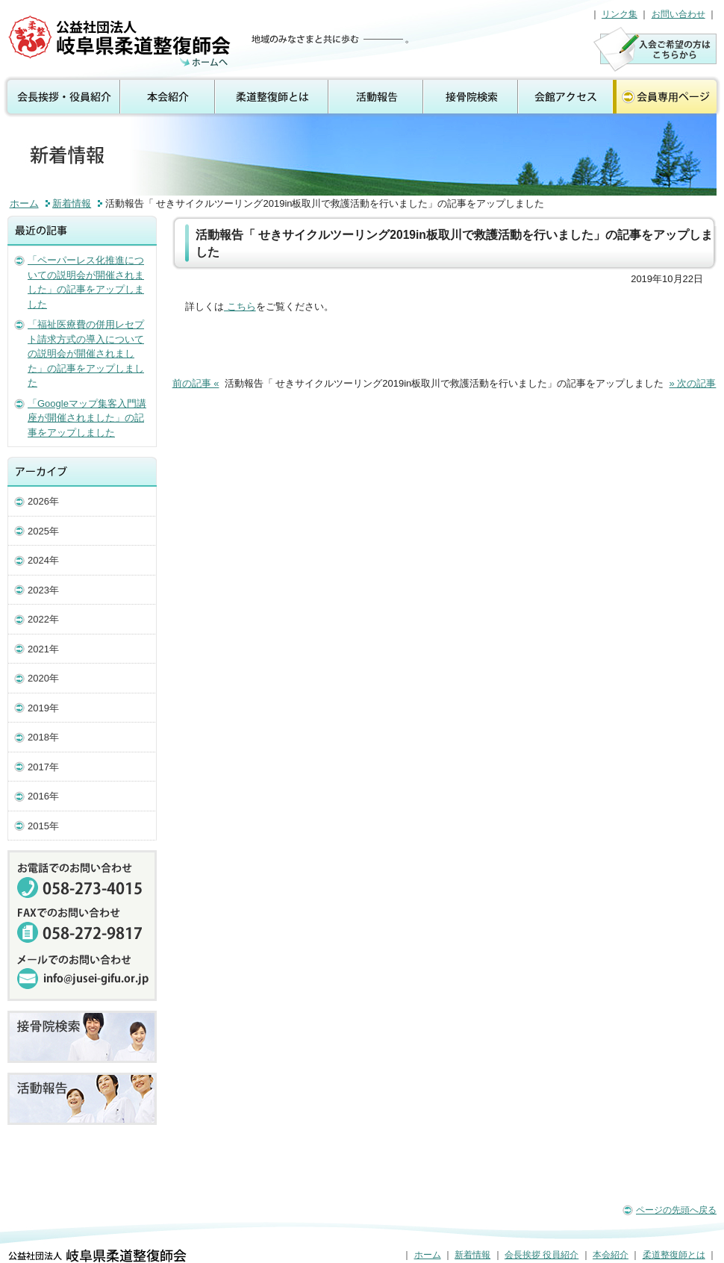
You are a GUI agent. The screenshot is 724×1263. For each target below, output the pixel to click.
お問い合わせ (678, 14)
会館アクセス (565, 97)
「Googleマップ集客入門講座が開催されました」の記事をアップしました (87, 418)
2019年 (43, 708)
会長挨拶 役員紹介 (60, 97)
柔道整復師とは (272, 97)
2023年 (43, 590)
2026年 (43, 501)
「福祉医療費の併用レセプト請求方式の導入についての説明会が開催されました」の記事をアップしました (86, 353)
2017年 (43, 767)
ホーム (24, 203)
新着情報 (71, 203)
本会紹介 (168, 97)
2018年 (43, 737)
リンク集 (619, 14)
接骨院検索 (471, 97)
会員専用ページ (668, 97)
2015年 (43, 826)
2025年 (43, 531)
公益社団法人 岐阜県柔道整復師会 (121, 41)
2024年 (43, 560)
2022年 (43, 619)
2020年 (43, 678)
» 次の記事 (693, 383)
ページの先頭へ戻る (676, 1210)
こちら (240, 306)
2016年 (43, 796)
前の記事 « (195, 383)
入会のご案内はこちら (655, 49)
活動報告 (376, 97)
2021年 (43, 649)
